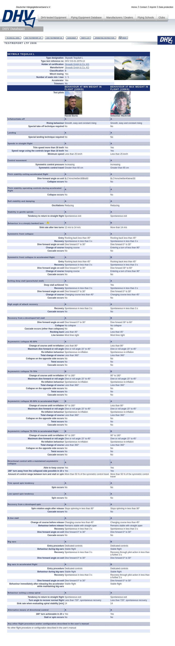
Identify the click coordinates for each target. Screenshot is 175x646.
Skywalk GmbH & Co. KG (77, 64)
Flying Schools (146, 17)
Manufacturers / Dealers (119, 17)
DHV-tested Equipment (53, 17)
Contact (143, 7)
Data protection (166, 7)
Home (134, 7)
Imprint (152, 7)
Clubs (162, 17)
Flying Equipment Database (86, 17)
